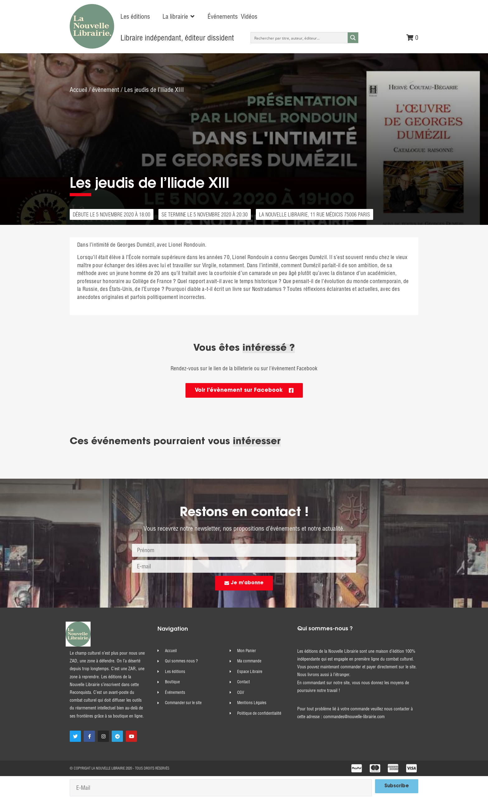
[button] (178, 16)
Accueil (78, 90)
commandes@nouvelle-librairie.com (354, 718)
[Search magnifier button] (353, 37)
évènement (105, 90)
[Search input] (299, 37)
